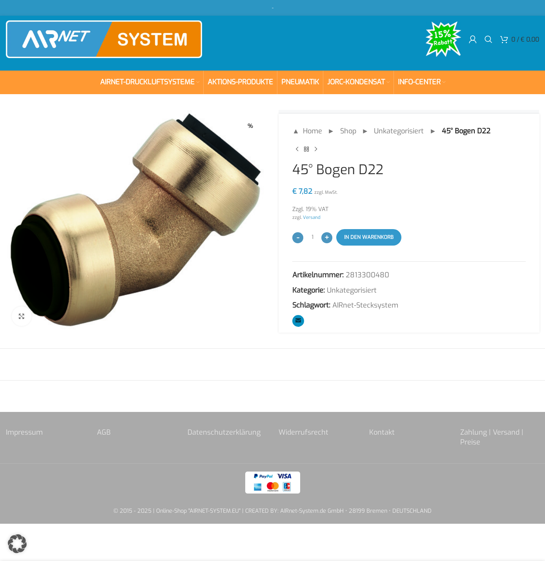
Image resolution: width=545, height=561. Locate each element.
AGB (104, 432)
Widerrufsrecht (303, 432)
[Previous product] (297, 149)
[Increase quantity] (326, 237)
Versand (312, 217)
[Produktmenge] (312, 237)
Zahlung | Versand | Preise (491, 437)
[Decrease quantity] (297, 237)
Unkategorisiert (399, 131)
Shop (348, 131)
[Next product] (316, 149)
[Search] (488, 39)
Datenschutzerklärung (224, 432)
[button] (17, 543)
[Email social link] (298, 321)
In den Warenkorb (369, 237)
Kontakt (382, 432)
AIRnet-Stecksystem (365, 305)
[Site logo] (104, 39)
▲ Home (307, 131)
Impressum (24, 432)
